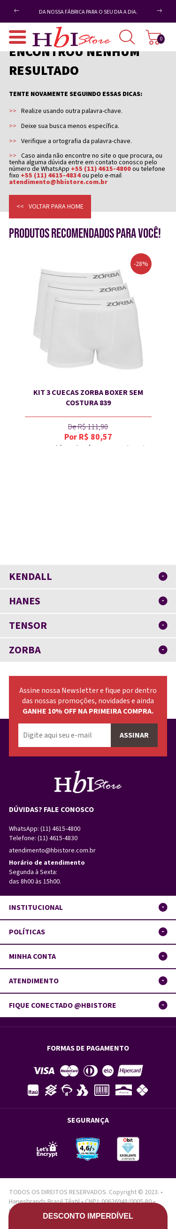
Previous (32, 6)
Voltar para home (56, 206)
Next (149, 14)
